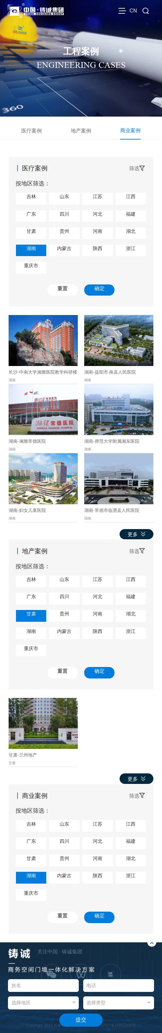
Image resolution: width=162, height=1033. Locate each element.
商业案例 (130, 130)
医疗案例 (31, 130)
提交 (81, 1020)
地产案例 (81, 130)
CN (133, 10)
